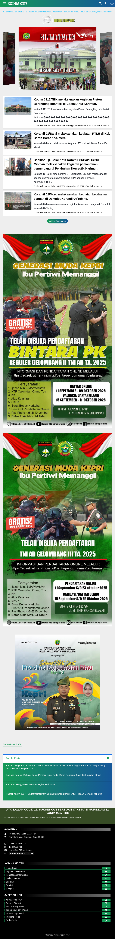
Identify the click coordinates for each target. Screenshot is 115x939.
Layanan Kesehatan (15, 871)
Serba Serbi (11, 920)
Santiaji (9, 885)
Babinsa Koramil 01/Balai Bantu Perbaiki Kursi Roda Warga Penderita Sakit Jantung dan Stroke (53, 775)
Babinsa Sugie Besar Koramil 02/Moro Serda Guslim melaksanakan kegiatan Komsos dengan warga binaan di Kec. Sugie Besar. (56, 767)
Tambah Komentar (101, 125)
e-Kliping (10, 888)
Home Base (11, 868)
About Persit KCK (14, 900)
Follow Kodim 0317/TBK (22, 853)
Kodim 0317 (17, 3)
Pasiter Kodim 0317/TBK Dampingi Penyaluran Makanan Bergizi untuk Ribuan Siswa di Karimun (54, 794)
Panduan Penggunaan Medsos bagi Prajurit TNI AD (31, 784)
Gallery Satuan (13, 878)
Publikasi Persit (13, 917)
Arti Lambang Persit (15, 906)
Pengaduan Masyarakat (17, 875)
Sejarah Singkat (13, 903)
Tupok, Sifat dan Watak (17, 910)
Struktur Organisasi (15, 913)
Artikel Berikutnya (57, 221)
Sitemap (10, 882)
